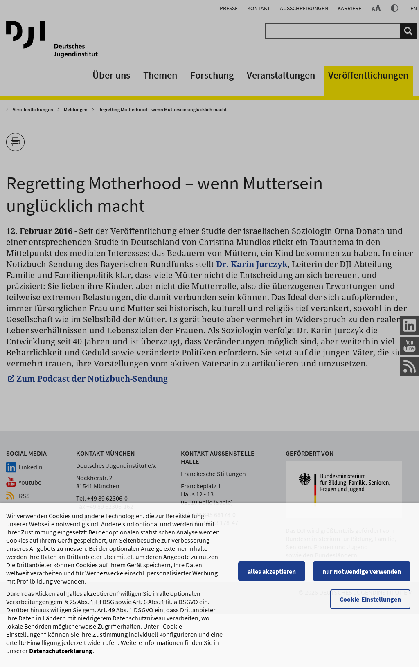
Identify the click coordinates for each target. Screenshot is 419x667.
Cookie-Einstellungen (372, 599)
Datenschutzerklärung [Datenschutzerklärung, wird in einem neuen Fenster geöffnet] (60, 651)
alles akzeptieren (274, 571)
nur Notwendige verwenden (364, 571)
